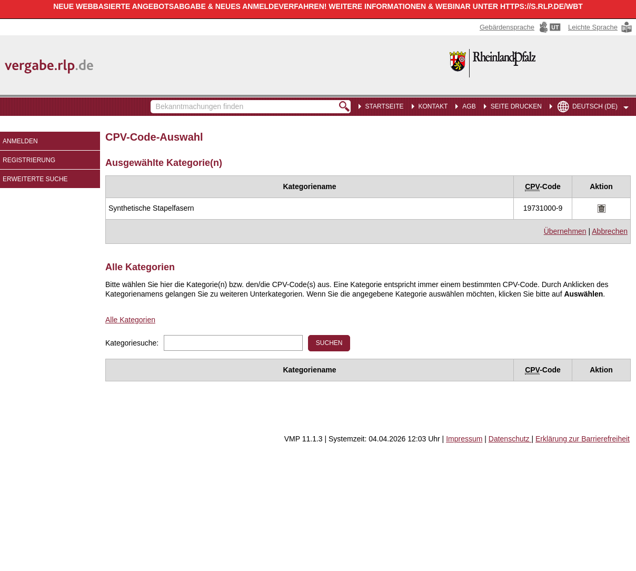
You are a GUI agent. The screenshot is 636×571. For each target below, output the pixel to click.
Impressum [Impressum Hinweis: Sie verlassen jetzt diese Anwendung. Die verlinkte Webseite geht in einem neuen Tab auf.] (464, 439)
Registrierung (29, 160)
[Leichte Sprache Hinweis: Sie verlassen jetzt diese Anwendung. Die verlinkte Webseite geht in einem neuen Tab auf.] (600, 27)
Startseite (384, 106)
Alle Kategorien (130, 320)
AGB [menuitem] (468, 106)
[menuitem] (431, 105)
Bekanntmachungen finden (156, 101)
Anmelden (20, 141)
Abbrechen (610, 231)
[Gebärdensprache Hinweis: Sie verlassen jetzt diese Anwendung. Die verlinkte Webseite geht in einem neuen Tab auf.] (521, 27)
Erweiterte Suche (35, 179)
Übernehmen (565, 231)
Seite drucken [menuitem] (516, 106)
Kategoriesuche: (131, 343)
